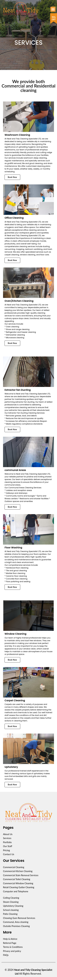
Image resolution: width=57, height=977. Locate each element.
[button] (52, 9)
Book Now (12, 177)
